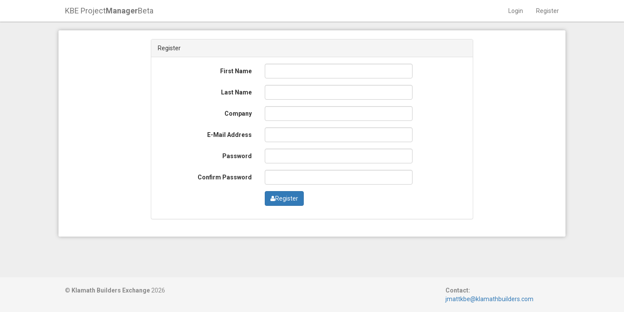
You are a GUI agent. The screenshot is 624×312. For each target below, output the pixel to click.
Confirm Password (225, 177)
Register (547, 10)
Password (237, 156)
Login (515, 10)
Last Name (236, 92)
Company (238, 113)
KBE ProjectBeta (109, 10)
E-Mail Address (229, 134)
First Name (236, 71)
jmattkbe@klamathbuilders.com (489, 299)
